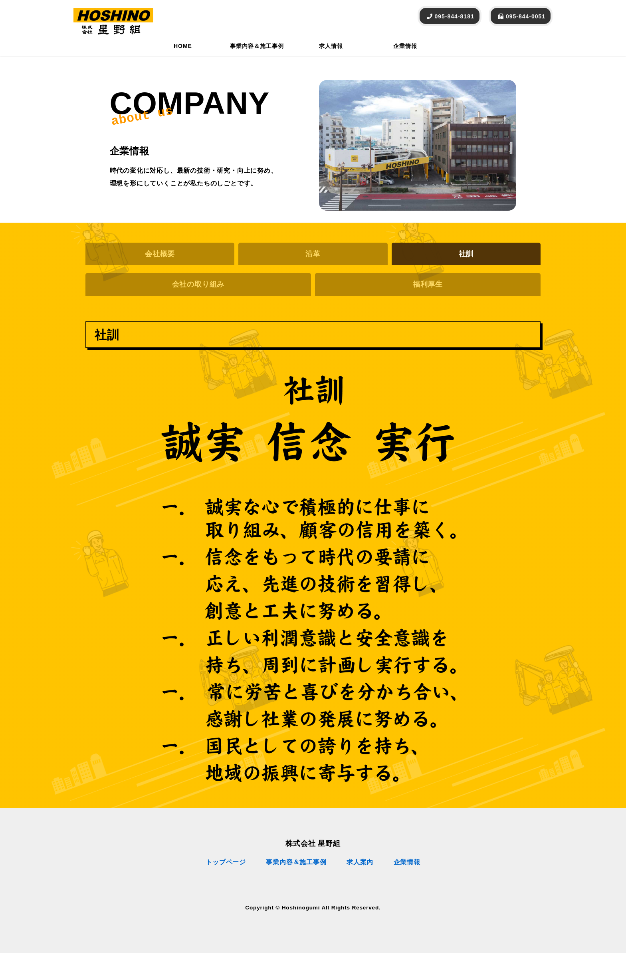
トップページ (226, 862)
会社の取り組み (198, 284)
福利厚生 (428, 284)
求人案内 (360, 862)
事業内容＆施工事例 (257, 46)
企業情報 (405, 46)
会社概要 (160, 254)
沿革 (313, 254)
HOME (183, 46)
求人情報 (331, 46)
